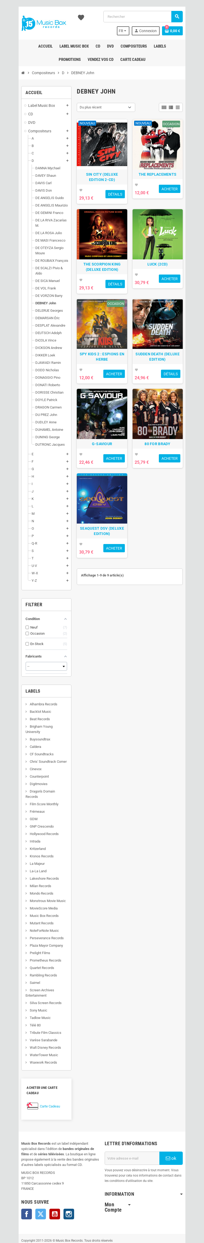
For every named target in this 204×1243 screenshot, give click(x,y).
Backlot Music (28, 696)
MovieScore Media (31, 882)
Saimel (22, 956)
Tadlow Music (28, 991)
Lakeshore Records (32, 852)
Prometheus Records (33, 934)
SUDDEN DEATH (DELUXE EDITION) (166, 381)
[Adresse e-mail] (136, 1126)
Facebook (14, 1182)
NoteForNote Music (32, 904)
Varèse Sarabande (31, 1014)
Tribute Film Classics (33, 1006)
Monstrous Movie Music (35, 874)
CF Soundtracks (29, 733)
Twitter (28, 1182)
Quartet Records (29, 941)
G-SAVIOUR (102, 477)
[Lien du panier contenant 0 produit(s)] (184, 30)
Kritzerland (25, 822)
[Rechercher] (147, 16)
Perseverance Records (34, 911)
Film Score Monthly (31, 777)
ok (181, 1126)
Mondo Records (29, 867)
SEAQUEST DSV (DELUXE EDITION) (102, 572)
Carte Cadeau (38, 1074)
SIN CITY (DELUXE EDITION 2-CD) (102, 185)
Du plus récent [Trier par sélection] (86, 107)
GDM (21, 792)
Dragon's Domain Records (36, 770)
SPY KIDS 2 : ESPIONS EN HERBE (102, 381)
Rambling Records (31, 949)
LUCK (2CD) (166, 281)
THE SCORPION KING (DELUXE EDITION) (102, 283)
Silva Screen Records (33, 976)
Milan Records (28, 859)
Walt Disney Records (33, 1021)
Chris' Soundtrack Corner (35, 740)
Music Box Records (31, 889)
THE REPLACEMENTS (166, 182)
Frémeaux (24, 785)
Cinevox (23, 748)
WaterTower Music (31, 1028)
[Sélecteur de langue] (134, 30)
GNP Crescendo (29, 800)
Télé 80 (22, 999)
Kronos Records (29, 830)
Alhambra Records (31, 688)
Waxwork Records (31, 1036)
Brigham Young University (36, 711)
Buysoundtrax (27, 718)
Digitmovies (26, 763)
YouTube (42, 1182)
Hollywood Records (31, 807)
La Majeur (24, 837)
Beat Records (27, 703)
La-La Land (25, 844)
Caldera (23, 725)
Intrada (22, 815)
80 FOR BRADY (165, 477)
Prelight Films (27, 926)
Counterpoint (27, 755)
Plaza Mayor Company (34, 919)
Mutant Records (29, 897)
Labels (20, 675)
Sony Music (26, 984)
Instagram (56, 1182)
